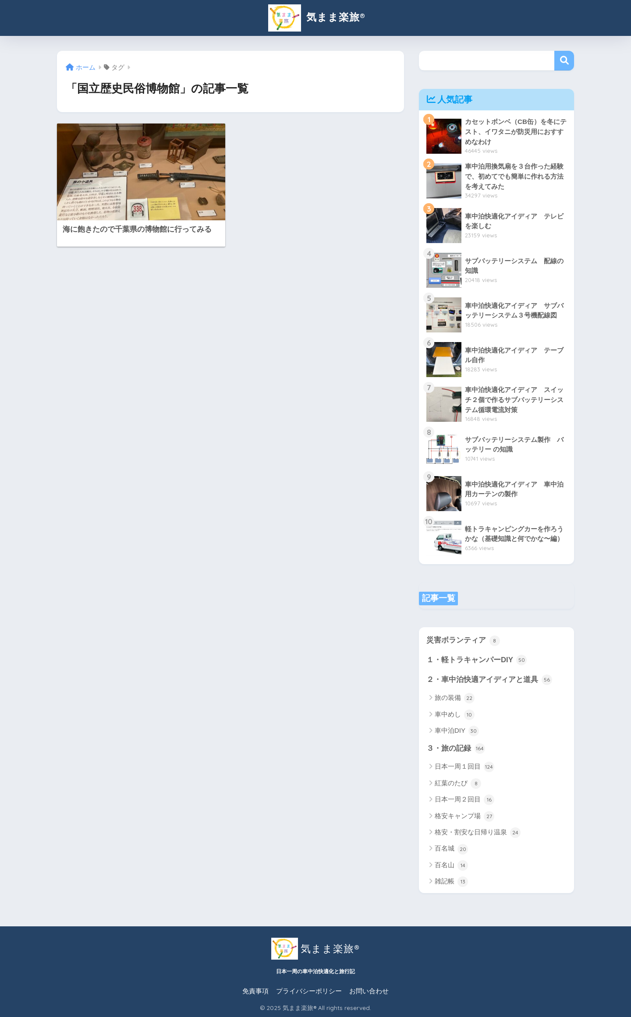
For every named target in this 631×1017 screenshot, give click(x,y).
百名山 (451, 865)
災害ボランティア (463, 641)
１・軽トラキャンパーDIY (476, 660)
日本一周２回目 (464, 800)
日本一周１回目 (464, 767)
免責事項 (255, 991)
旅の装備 (455, 698)
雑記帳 (451, 881)
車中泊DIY (457, 731)
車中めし (455, 715)
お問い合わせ (369, 991)
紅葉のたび (458, 783)
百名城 (451, 849)
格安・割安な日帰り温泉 (478, 832)
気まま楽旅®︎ (315, 17)
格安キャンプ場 (464, 816)
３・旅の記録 (455, 748)
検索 (564, 61)
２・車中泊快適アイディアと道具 (489, 679)
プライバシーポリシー (309, 991)
